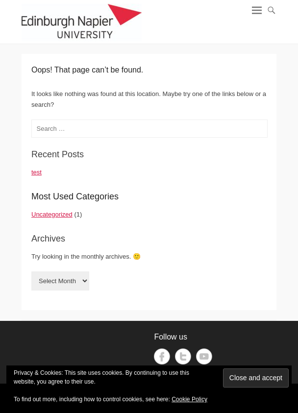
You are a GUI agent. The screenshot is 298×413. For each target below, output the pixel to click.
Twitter (183, 356)
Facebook (162, 356)
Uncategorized (52, 214)
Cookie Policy (189, 399)
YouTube (204, 356)
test (36, 172)
